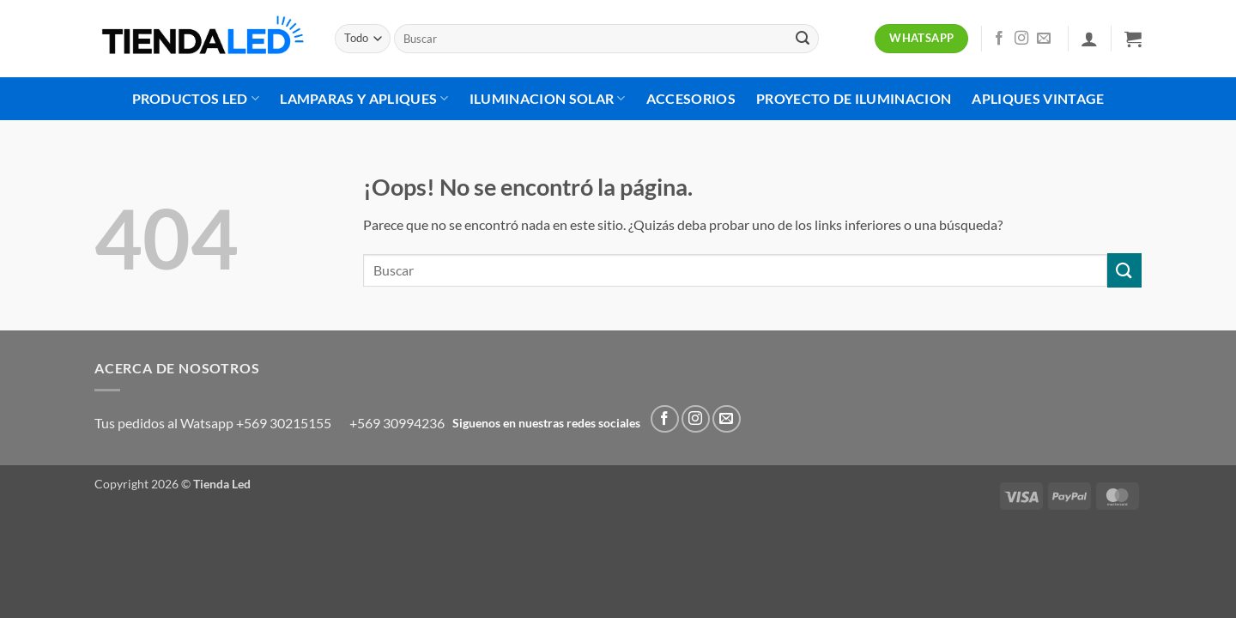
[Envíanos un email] (1044, 38)
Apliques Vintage (1038, 98)
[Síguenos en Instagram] (1021, 38)
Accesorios (691, 98)
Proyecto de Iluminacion (853, 98)
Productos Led (196, 98)
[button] (1089, 39)
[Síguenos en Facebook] (999, 38)
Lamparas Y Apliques (364, 98)
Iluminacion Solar (548, 98)
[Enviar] (802, 38)
